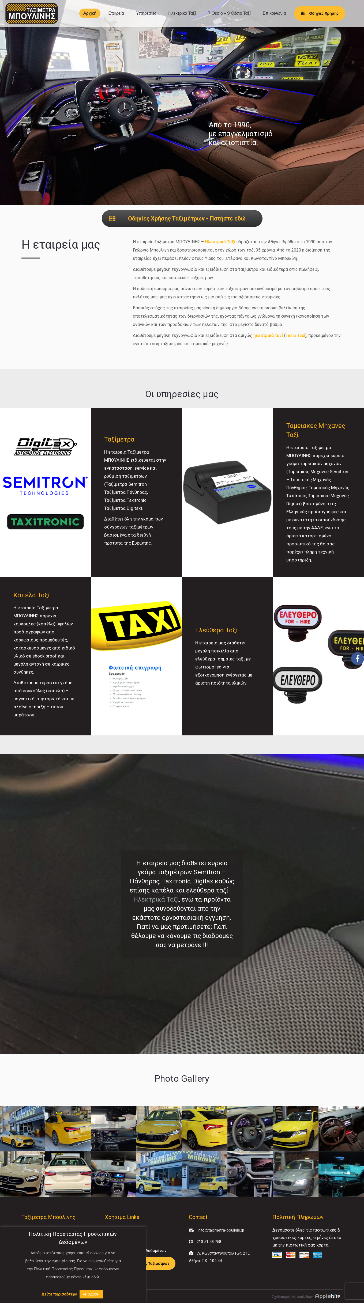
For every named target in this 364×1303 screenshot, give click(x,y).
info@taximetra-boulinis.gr (221, 1230)
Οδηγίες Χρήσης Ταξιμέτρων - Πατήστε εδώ (177, 218)
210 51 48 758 (209, 1241)
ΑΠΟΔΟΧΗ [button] (91, 1294)
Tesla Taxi (295, 335)
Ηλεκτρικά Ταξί (220, 241)
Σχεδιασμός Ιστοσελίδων (292, 1297)
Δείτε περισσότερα (59, 1294)
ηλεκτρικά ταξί (268, 335)
